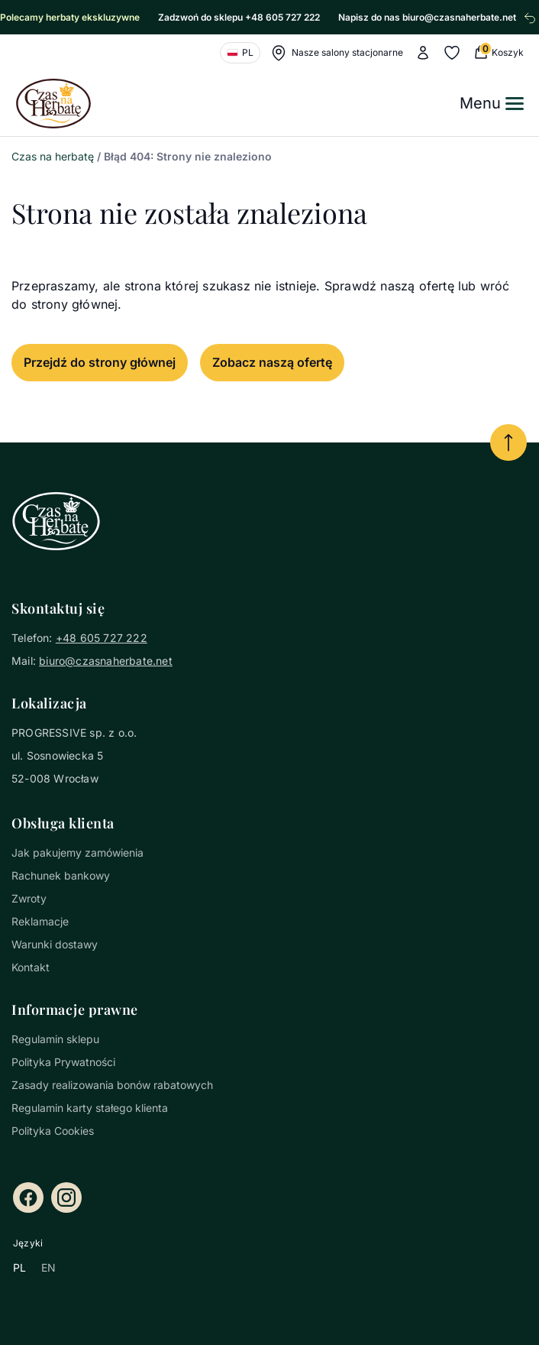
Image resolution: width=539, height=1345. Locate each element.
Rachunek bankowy (60, 875)
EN (48, 1267)
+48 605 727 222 (101, 637)
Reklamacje (40, 921)
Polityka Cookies (52, 1130)
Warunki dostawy (54, 944)
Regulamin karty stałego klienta (89, 1107)
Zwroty (29, 898)
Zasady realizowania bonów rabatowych (112, 1084)
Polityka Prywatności (63, 1061)
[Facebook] (28, 1197)
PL (19, 1267)
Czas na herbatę (52, 156)
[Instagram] (66, 1197)
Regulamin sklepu (55, 1038)
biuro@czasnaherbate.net (106, 660)
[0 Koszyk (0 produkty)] (498, 52)
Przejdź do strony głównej (100, 362)
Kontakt (30, 967)
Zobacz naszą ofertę (272, 362)
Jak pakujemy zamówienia (77, 852)
